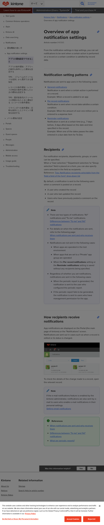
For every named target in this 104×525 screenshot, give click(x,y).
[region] (52, 513)
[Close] (100, 506)
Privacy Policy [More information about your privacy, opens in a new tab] (30, 513)
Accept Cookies (73, 519)
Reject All (91, 519)
